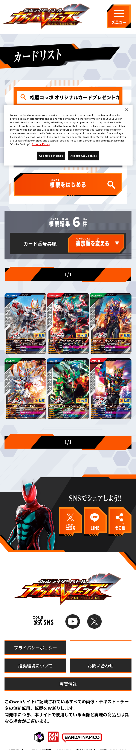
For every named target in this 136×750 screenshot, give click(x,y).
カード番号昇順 (40, 243)
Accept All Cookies (83, 155)
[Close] (126, 109)
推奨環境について (35, 656)
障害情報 (68, 674)
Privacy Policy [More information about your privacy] (41, 144)
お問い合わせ (100, 656)
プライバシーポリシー (35, 638)
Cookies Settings (100, 638)
